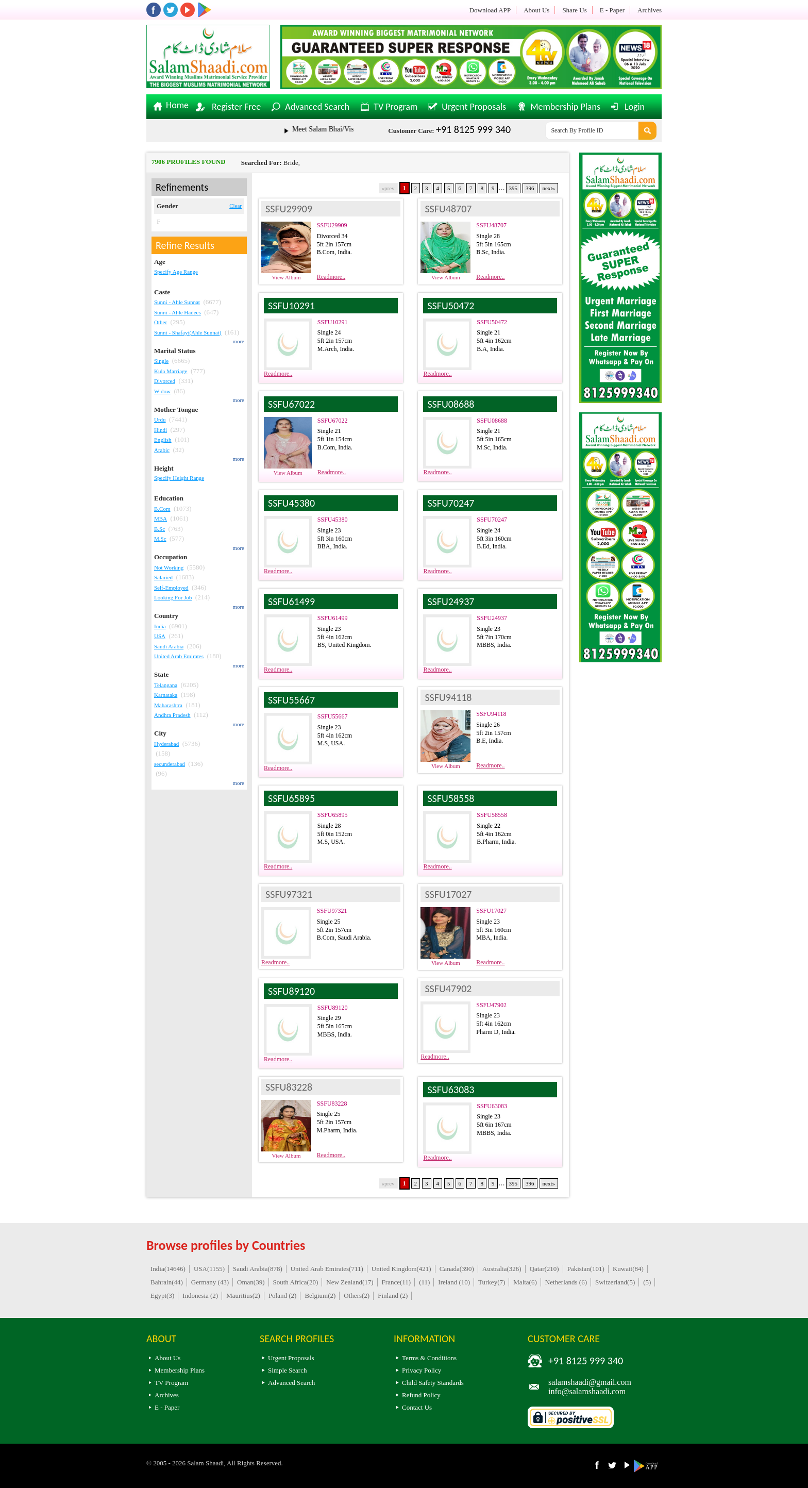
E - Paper (612, 10)
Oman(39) (250, 1282)
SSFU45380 (332, 519)
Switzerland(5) (615, 1282)
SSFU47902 (491, 1005)
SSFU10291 (332, 322)
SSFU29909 (332, 225)
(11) (424, 1282)
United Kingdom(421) (401, 1269)
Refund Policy (421, 1395)
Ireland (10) (454, 1282)
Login (635, 106)
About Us (536, 10)
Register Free (236, 106)
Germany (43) (210, 1282)
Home (177, 106)
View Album (286, 277)
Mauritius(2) (243, 1295)
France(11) (396, 1282)
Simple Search (287, 1370)
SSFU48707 (491, 225)
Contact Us (417, 1407)
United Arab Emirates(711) (327, 1269)
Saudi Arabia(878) (257, 1269)
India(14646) (168, 1269)
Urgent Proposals (474, 106)
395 (513, 188)
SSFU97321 (332, 910)
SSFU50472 (492, 322)
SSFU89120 (332, 1007)
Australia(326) (501, 1269)
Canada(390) (457, 1269)
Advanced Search (317, 106)
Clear (235, 206)
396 (530, 188)
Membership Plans (565, 106)
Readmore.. (331, 276)
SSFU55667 (332, 716)
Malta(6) (524, 1282)
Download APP (490, 10)
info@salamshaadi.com (587, 1391)
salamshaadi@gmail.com (589, 1382)
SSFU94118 (491, 713)
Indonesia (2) (200, 1295)
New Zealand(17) (349, 1282)
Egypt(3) (162, 1295)
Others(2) (356, 1295)
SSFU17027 (491, 910)
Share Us (574, 10)
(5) (647, 1282)
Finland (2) (393, 1295)
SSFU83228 (332, 1103)
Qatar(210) (544, 1269)
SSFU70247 (492, 519)
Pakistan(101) (585, 1269)
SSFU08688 (492, 420)
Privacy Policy (421, 1370)
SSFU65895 (332, 814)
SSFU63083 (492, 1106)
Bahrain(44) (166, 1282)
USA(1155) (209, 1269)
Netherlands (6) (566, 1282)
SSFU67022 (332, 420)
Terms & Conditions (429, 1358)
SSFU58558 (492, 814)
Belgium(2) (320, 1295)
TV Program (395, 106)
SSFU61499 (332, 618)
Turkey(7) (491, 1282)
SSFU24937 (492, 618)
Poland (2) (282, 1295)
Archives (649, 10)
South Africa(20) (295, 1282)
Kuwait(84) (628, 1269)
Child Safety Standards (433, 1382)
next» (549, 188)
